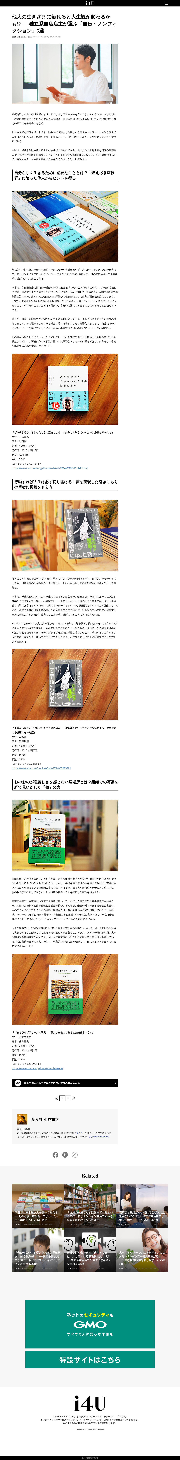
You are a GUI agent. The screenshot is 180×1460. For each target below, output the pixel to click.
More (148, 112)
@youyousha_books (99, 1136)
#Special (36, 37)
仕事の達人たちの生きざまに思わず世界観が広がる (52, 1083)
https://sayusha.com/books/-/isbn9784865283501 (41, 768)
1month (162, 24)
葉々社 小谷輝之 (26, 37)
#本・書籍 (58, 37)
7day (148, 24)
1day (134, 24)
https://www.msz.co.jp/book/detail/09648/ (37, 1068)
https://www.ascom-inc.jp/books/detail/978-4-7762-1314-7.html (50, 468)
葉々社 (79, 1132)
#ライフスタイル (46, 37)
